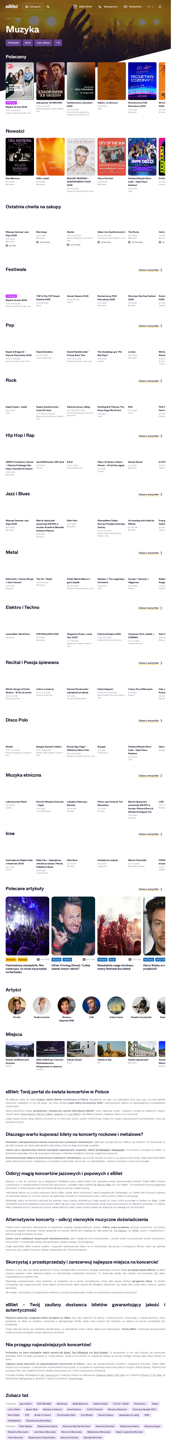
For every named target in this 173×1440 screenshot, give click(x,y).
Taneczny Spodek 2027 (144, 1409)
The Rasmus (119, 1230)
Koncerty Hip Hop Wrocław (76, 1426)
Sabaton (59, 1114)
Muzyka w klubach (52, 1409)
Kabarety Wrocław (105, 1426)
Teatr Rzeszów (15, 1437)
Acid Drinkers (74, 1409)
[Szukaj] (48, 6)
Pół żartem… (140, 1404)
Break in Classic (43, 1415)
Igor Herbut (25, 1404)
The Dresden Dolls (66, 1415)
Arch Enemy (101, 1352)
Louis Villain (14, 1409)
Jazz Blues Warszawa (45, 1432)
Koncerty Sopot (152, 1426)
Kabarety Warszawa (18, 1432)
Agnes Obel (31, 1409)
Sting (67, 1352)
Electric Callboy (45, 1114)
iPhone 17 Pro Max (151, 1375)
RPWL (135, 1230)
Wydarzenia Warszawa (98, 1432)
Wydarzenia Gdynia (47, 1426)
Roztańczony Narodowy (39, 1420)
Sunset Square (105, 1415)
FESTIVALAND (44, 1404)
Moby (155, 1404)
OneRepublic (14, 1420)
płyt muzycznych (50, 1375)
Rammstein (118, 1150)
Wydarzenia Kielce (129, 1426)
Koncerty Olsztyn (69, 1437)
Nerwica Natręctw (117, 1409)
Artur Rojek (13, 1415)
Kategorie (33, 6)
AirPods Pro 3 (26, 1378)
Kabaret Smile (101, 1404)
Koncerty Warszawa (72, 1432)
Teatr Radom (25, 1426)
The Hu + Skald (120, 1404)
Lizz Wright (74, 1114)
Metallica (105, 1150)
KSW (147, 1415)
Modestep (62, 1404)
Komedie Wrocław (93, 1437)
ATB (27, 1415)
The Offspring (79, 1352)
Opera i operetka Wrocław (129, 1432)
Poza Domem (76, 1378)
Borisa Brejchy (28, 1114)
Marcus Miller (104, 1184)
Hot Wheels (87, 1415)
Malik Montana (80, 1404)
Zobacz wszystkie (151, 270)
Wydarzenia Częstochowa (42, 1437)
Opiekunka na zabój (129, 1415)
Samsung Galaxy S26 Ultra (110, 1375)
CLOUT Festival (94, 1409)
